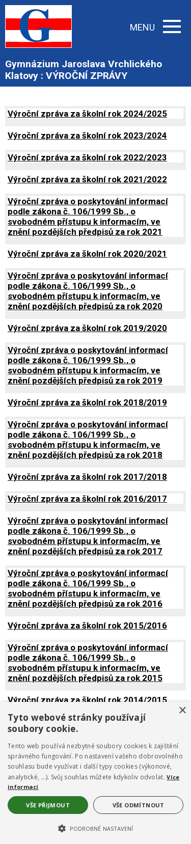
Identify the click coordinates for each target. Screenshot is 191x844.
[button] (95, 827)
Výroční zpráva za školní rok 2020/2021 (87, 254)
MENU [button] (155, 27)
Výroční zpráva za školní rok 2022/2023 (87, 157)
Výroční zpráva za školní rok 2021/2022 (87, 179)
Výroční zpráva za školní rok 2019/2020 (87, 328)
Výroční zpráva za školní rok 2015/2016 (87, 625)
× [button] (182, 711)
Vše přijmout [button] (48, 805)
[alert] (95, 773)
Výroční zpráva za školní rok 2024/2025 (87, 113)
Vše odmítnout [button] (139, 805)
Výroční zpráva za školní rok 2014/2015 (87, 700)
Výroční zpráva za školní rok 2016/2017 (87, 499)
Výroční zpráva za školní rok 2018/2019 (87, 402)
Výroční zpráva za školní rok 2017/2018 (87, 477)
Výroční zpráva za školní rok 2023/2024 (87, 135)
